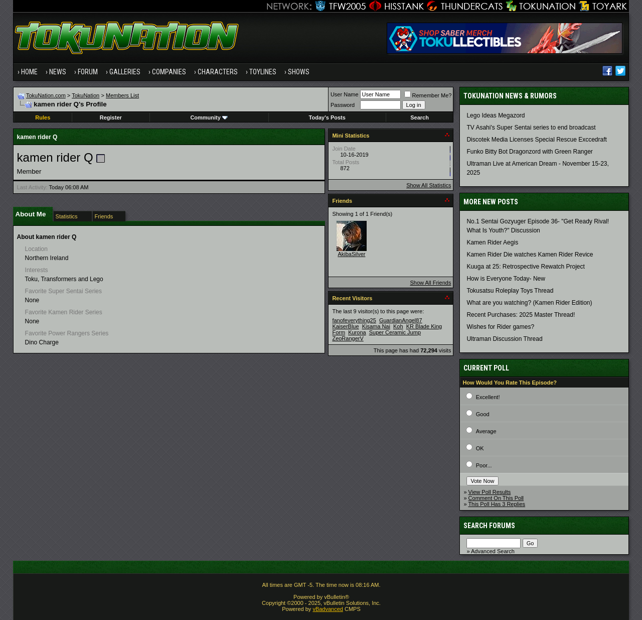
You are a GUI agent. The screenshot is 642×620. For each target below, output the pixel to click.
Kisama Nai (376, 326)
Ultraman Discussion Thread (504, 338)
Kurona (357, 332)
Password (343, 105)
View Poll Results (489, 492)
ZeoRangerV (347, 338)
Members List (122, 95)
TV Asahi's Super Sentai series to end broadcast (530, 127)
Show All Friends (430, 283)
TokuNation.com (46, 95)
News (57, 72)
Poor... (484, 465)
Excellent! (488, 397)
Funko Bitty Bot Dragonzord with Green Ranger (529, 151)
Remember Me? (428, 95)
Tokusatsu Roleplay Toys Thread (509, 290)
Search (419, 117)
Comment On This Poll (496, 498)
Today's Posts (327, 117)
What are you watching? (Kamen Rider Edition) (529, 302)
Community (209, 117)
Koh (398, 326)
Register (111, 117)
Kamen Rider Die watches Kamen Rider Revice (529, 254)
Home (29, 72)
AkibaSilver (351, 254)
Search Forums (489, 526)
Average (486, 431)
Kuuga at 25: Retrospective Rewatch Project (525, 266)
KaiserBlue (345, 326)
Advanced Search (493, 551)
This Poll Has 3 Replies (496, 504)
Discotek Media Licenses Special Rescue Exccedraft (536, 139)
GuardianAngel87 (400, 320)
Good (483, 414)
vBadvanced (327, 609)
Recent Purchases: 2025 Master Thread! (520, 314)
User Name (345, 94)
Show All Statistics (428, 185)
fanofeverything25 (354, 320)
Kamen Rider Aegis (492, 242)
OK (480, 448)
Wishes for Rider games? (500, 326)
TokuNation (85, 95)
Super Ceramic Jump (395, 332)
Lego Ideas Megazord (495, 115)
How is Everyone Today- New (505, 278)
